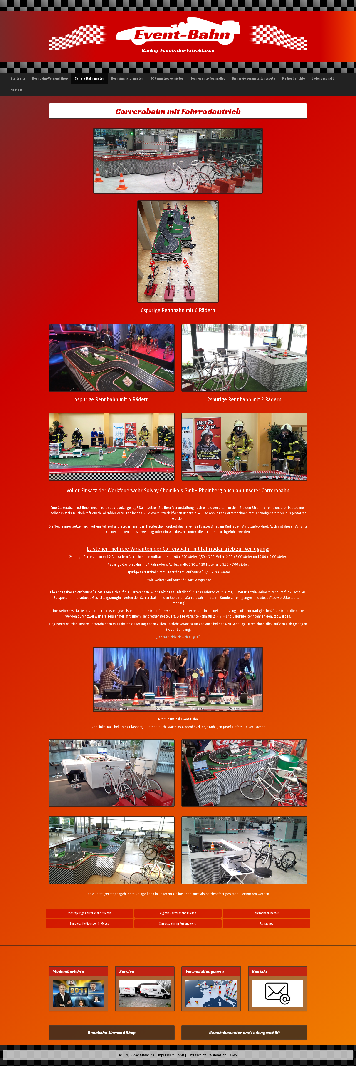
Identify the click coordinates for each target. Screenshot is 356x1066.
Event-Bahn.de (143, 1055)
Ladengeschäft (323, 78)
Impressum (166, 1055)
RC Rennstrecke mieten (167, 78)
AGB (181, 1055)
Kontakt (16, 90)
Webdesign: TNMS (223, 1055)
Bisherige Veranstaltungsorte (253, 78)
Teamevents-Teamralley (207, 78)
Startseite (17, 78)
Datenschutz (196, 1055)
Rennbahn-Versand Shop (50, 78)
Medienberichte (293, 78)
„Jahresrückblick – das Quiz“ (177, 637)
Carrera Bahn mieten (89, 78)
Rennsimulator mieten (127, 78)
